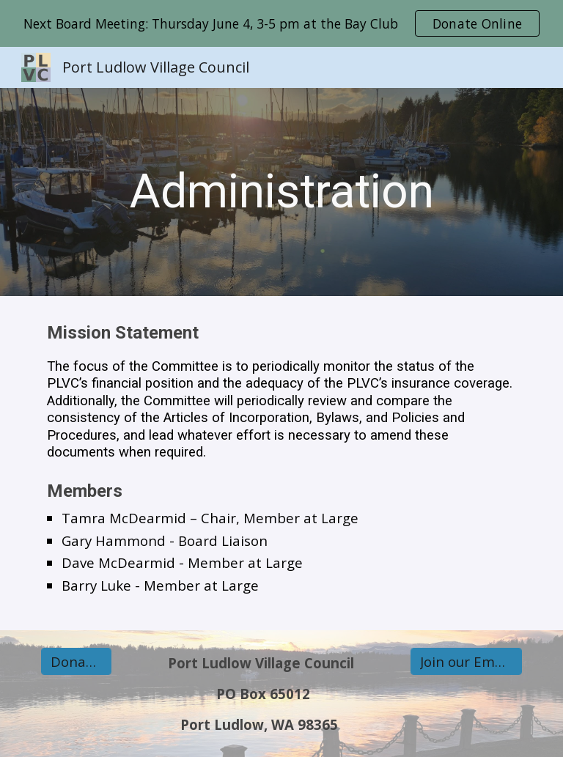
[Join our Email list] (465, 661)
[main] (281, 192)
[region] (281, 23)
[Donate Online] (76, 661)
